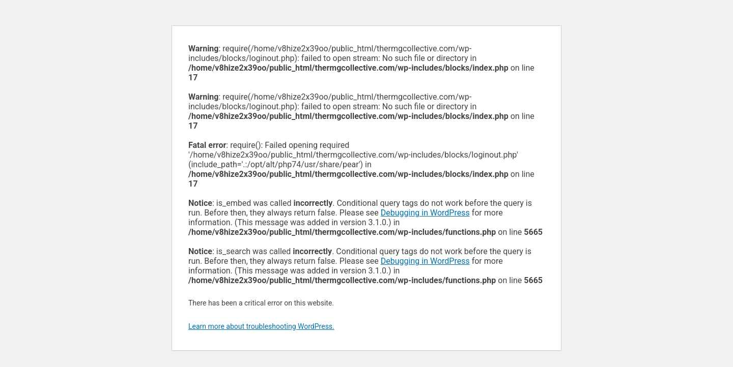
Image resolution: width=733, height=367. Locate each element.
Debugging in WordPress (425, 213)
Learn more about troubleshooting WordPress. (261, 326)
